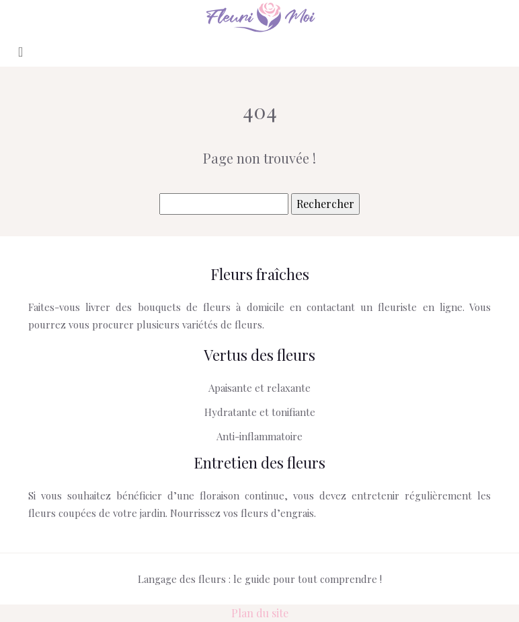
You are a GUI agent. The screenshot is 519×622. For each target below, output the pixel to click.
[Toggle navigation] (20, 50)
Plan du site (259, 613)
